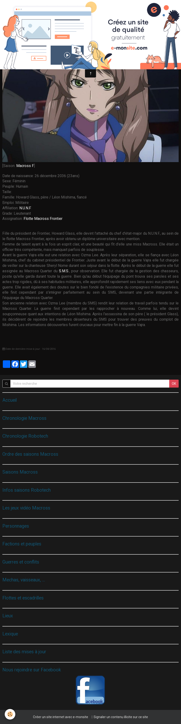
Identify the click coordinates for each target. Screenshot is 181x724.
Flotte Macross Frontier (43, 218)
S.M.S (63, 271)
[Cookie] (10, 714)
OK (174, 383)
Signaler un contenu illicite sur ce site (121, 717)
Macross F (25, 165)
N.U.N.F (25, 208)
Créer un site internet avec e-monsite (60, 717)
